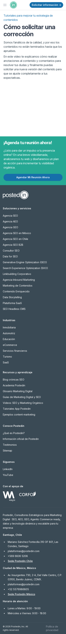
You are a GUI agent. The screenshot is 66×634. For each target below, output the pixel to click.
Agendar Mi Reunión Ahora (33, 177)
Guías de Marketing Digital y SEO (22, 397)
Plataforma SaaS (12, 303)
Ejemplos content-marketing (19, 414)
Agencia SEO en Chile (15, 238)
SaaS (6, 362)
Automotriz (9, 333)
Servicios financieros (15, 350)
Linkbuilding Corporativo (17, 273)
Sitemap (7, 450)
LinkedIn (7, 469)
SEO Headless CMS (14, 308)
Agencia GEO (10, 227)
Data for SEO (10, 256)
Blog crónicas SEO (13, 379)
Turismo (7, 356)
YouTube (8, 474)
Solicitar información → (46, 4)
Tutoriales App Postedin (17, 408)
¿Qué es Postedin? (14, 433)
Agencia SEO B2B (13, 244)
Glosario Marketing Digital (17, 391)
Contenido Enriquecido (16, 291)
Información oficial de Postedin (21, 438)
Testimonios (10, 444)
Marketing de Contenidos (17, 285)
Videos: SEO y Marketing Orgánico (23, 402)
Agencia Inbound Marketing (19, 279)
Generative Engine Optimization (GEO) (25, 262)
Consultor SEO (11, 250)
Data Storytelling (12, 297)
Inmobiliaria (9, 327)
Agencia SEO (10, 215)
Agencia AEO (10, 221)
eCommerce (10, 344)
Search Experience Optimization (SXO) (25, 268)
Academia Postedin (14, 385)
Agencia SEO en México (17, 233)
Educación (9, 339)
